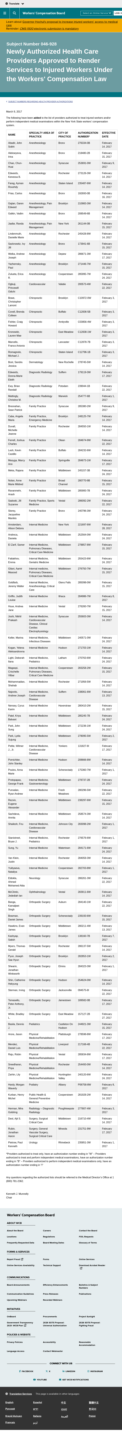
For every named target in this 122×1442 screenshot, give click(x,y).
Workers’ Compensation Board (44, 13)
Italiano (37, 1416)
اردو (35, 1423)
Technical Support (52, 1265)
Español (37, 1402)
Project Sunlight (87, 1317)
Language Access (15, 1351)
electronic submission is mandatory (49, 28)
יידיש (35, 1409)
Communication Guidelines (20, 1294)
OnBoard (11, 1317)
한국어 (92, 1409)
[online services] (97, 13)
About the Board (15, 1231)
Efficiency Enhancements (55, 1285)
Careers (47, 1231)
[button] (5, 13)
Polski (92, 1416)
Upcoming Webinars (17, 1300)
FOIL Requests (86, 1237)
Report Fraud (15, 1259)
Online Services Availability (20, 1265)
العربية (64, 1416)
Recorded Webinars (52, 1300)
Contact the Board (88, 1231)
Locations (12, 1237)
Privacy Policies (15, 1342)
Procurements (50, 1317)
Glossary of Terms (88, 1243)
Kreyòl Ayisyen (13, 1416)
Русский (10, 1409)
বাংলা (64, 1409)
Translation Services (20, 1394)
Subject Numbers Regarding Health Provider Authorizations (39, 102)
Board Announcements (18, 1285)
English (9, 1402)
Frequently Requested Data (20, 1243)
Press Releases (50, 1294)
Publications (85, 1294)
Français (10, 1422)
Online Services (87, 1259)
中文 (63, 1403)
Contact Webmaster (53, 1351)
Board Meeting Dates (53, 1243)
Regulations (49, 1237)
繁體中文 (94, 1403)
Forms (46, 1259)
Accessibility (49, 1342)
